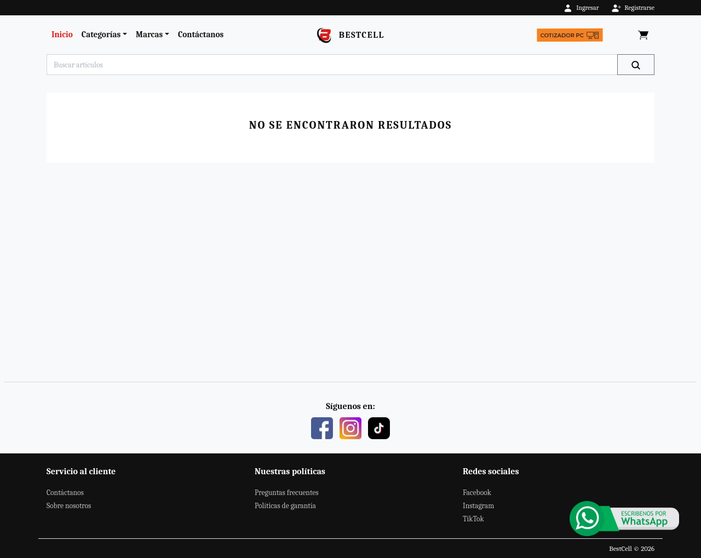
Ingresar (581, 7)
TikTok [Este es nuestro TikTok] (473, 519)
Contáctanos (200, 34)
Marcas (149, 34)
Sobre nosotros (69, 506)
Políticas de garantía (285, 506)
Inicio (62, 34)
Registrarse (632, 7)
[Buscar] (635, 64)
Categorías (101, 34)
